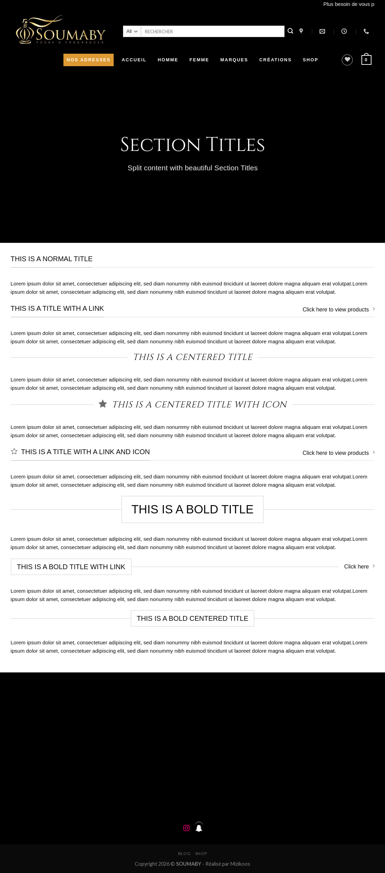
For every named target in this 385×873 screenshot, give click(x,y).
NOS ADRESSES (89, 59)
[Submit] (290, 31)
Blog (184, 853)
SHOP (310, 59)
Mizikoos (240, 864)
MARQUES (234, 59)
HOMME (168, 59)
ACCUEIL (134, 59)
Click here (359, 566)
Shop (201, 853)
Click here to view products (338, 309)
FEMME (199, 59)
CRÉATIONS (275, 59)
